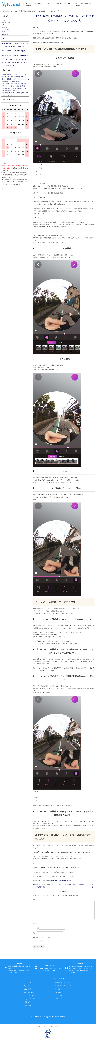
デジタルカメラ (5, 32)
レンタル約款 (58, 994)
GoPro (3, 25)
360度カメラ (8, 11)
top (2, 188)
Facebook (55, 1015)
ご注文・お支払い (28, 982)
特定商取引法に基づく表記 (62, 982)
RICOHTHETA (54, 880)
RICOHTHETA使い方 (65, 880)
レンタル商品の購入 (29, 997)
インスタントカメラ (7, 29)
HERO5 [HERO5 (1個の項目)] (6, 55)
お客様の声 (26, 1000)
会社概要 (57, 988)
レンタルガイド (48, 3)
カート (79, 5)
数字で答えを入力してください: (42, 937)
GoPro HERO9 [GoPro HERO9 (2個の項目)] (5, 46)
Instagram (47, 1015)
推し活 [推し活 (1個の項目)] (9, 65)
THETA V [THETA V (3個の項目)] (8, 62)
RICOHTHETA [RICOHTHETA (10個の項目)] (22, 55)
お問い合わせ (27, 5)
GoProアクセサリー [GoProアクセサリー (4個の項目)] (17, 47)
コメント (36, 899)
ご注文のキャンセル (29, 994)
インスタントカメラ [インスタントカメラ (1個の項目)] (24, 62)
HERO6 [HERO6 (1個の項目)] (10, 55)
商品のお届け (27, 985)
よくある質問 (58, 3)
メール (35, 928)
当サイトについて (58, 978)
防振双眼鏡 (4, 34)
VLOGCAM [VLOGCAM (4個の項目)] (15, 62)
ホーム (25, 3)
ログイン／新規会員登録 (84, 3)
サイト (34, 933)
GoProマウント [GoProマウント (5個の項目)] (7, 51)
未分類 (3, 20)
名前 (35, 923)
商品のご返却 (27, 988)
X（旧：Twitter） (37, 1015)
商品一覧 (40, 3)
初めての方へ (32, 3)
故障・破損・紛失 (28, 991)
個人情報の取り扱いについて (62, 985)
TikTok (61, 1015)
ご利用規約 (58, 991)
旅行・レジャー (5, 22)
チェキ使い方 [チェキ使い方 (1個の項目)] (4, 65)
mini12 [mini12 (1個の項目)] (13, 55)
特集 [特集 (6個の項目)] (13, 65)
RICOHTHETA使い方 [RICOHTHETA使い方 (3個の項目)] (8, 59)
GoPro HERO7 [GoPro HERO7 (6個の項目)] (7, 43)
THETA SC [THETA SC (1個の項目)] (17, 59)
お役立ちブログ (68, 3)
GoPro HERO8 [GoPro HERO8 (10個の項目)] (21, 43)
